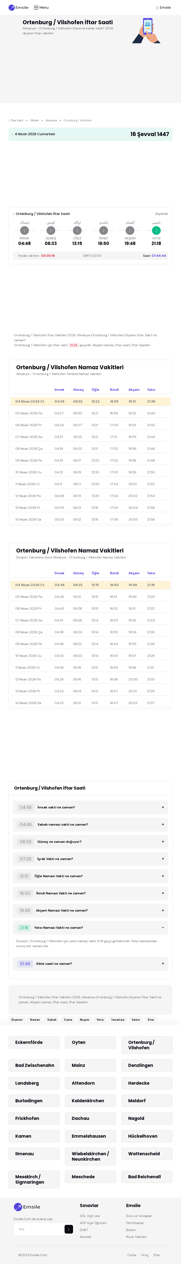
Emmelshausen (89, 1136)
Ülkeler (34, 120)
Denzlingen (140, 1065)
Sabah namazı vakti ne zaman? (52, 824)
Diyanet (17, 1020)
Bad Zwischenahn (34, 1065)
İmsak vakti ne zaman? (46, 807)
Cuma (68, 1020)
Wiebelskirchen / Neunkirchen (90, 1156)
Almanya (51, 120)
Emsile (34, 1255)
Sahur (136, 1020)
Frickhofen (27, 1118)
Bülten (131, 1230)
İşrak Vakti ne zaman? (45, 859)
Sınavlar (86, 1237)
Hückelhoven (143, 1136)
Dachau (80, 1118)
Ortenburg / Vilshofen (141, 1045)
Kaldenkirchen (88, 1101)
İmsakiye (117, 1020)
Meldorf (137, 1101)
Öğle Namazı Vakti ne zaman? (50, 876)
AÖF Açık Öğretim (93, 1223)
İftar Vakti (16, 120)
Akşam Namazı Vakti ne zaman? (52, 910)
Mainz (78, 1065)
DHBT (84, 1230)
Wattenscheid (144, 1154)
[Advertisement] (88, 173)
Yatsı (100, 1020)
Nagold (136, 1118)
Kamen (23, 1136)
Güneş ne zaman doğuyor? (49, 841)
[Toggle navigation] (41, 8)
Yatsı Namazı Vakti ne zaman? (50, 927)
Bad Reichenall (144, 1177)
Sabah (52, 1020)
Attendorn (83, 1083)
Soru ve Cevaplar (139, 1216)
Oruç (145, 1255)
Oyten (79, 1042)
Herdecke (139, 1083)
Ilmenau (24, 1154)
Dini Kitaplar (135, 1223)
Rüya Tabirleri (136, 1237)
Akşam (84, 1020)
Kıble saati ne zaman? (44, 963)
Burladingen (29, 1101)
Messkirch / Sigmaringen (29, 1179)
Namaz (35, 1020)
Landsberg (27, 1083)
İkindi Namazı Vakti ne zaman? (51, 893)
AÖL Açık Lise (90, 1216)
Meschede (83, 1177)
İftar (151, 1020)
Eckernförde (29, 1042)
